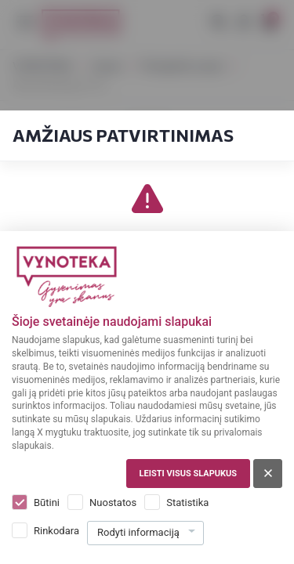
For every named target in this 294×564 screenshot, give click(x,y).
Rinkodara (56, 531)
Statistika (187, 502)
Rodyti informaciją (138, 532)
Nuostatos (112, 502)
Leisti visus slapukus (188, 473)
